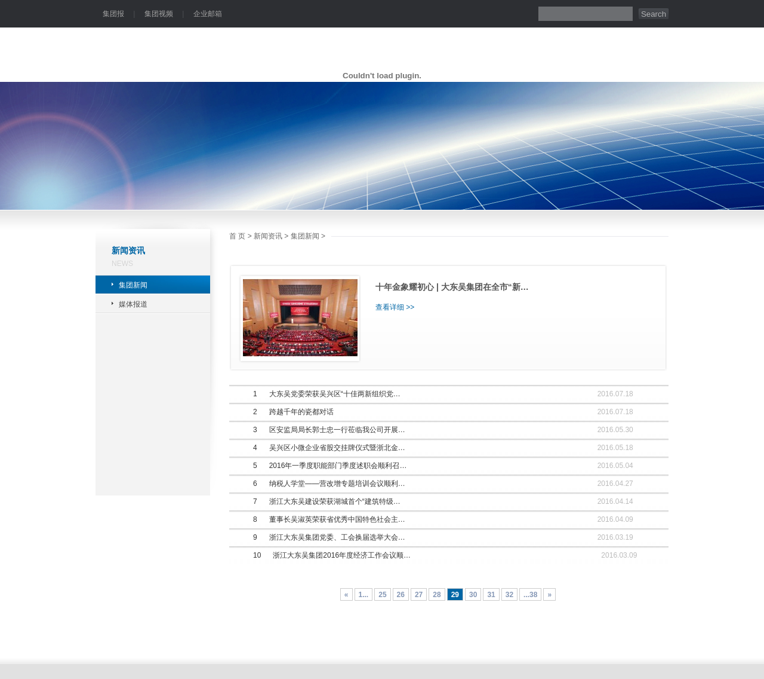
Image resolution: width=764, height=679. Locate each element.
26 (401, 595)
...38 (530, 595)
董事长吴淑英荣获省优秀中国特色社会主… (337, 519)
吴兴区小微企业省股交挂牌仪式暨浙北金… (337, 448)
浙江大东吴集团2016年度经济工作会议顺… (342, 555)
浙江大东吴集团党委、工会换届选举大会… (337, 537)
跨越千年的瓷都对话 (301, 412)
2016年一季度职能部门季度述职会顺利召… (338, 465)
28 (436, 595)
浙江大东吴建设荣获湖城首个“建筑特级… (335, 501)
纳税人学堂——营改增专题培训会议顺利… (337, 483)
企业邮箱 (207, 14)
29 (455, 595)
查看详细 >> (394, 307)
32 (509, 595)
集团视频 (158, 14)
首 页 (237, 236)
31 (491, 595)
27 (419, 595)
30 (473, 595)
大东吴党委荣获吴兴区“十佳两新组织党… (335, 394)
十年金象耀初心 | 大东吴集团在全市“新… (452, 287)
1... (364, 595)
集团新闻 (133, 285)
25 (382, 595)
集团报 (113, 14)
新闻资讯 (268, 236)
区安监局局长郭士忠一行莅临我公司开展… (337, 430)
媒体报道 (133, 304)
